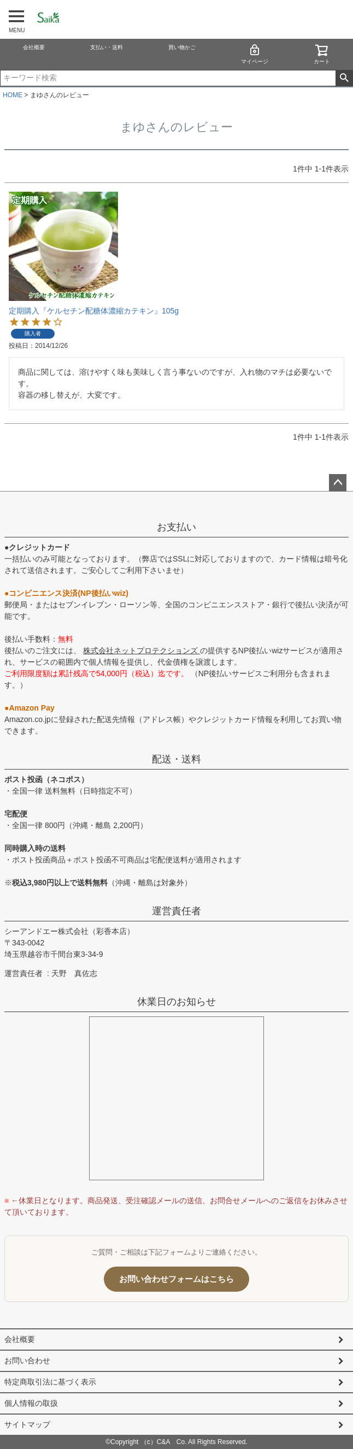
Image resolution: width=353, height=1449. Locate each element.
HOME (12, 95)
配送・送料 (176, 759)
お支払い (176, 527)
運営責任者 (176, 911)
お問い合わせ (27, 1360)
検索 (344, 78)
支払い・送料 (106, 47)
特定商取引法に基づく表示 (50, 1381)
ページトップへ (337, 483)
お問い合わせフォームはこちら (176, 1279)
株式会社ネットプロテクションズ (141, 650)
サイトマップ (27, 1424)
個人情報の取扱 (31, 1403)
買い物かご (182, 47)
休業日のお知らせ (176, 1001)
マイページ (254, 53)
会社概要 (34, 47)
